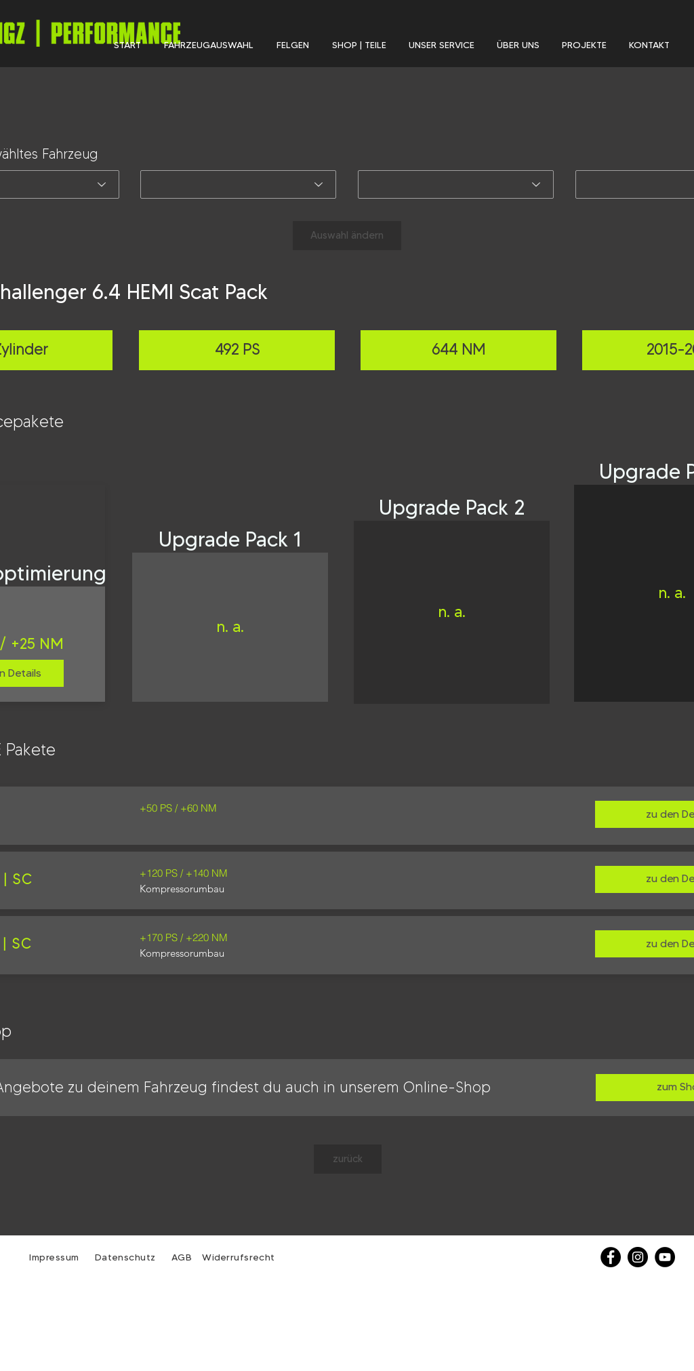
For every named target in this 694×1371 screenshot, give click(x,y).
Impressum (54, 1257)
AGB (180, 1257)
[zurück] (348, 1159)
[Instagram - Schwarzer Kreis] (638, 1257)
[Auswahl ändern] (347, 235)
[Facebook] (610, 1257)
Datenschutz (127, 1257)
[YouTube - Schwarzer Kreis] (665, 1257)
